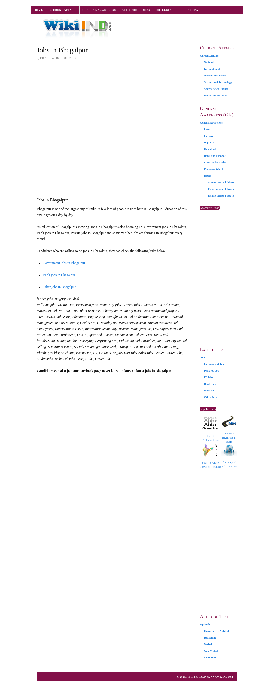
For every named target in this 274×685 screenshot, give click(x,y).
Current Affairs (62, 10)
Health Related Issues (221, 195)
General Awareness (99, 10)
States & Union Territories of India (210, 456)
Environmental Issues (221, 189)
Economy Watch (213, 169)
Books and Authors (215, 95)
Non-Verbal (211, 650)
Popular (209, 142)
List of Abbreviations (210, 429)
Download (210, 149)
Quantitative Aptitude (217, 631)
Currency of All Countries (229, 456)
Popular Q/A (188, 10)
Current (209, 135)
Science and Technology (218, 82)
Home (38, 10)
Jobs (146, 10)
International (212, 68)
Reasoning (210, 637)
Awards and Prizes (215, 75)
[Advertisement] (112, 97)
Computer (210, 657)
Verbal (208, 644)
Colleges (164, 10)
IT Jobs (208, 377)
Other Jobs (210, 397)
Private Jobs (211, 370)
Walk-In (209, 390)
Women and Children (221, 182)
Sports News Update (216, 88)
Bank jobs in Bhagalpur (59, 275)
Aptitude (129, 10)
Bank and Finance (215, 155)
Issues (207, 175)
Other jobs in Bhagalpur (59, 287)
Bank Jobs (210, 383)
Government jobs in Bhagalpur (64, 263)
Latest (207, 129)
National (209, 62)
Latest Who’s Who (215, 162)
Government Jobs (214, 364)
